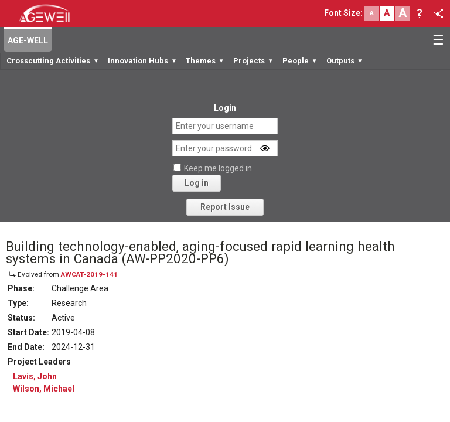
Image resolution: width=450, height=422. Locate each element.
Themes (205, 60)
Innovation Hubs (142, 60)
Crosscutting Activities (52, 60)
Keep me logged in (218, 168)
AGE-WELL (28, 40)
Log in (197, 183)
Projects (253, 60)
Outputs (344, 60)
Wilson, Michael (43, 388)
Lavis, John (35, 376)
